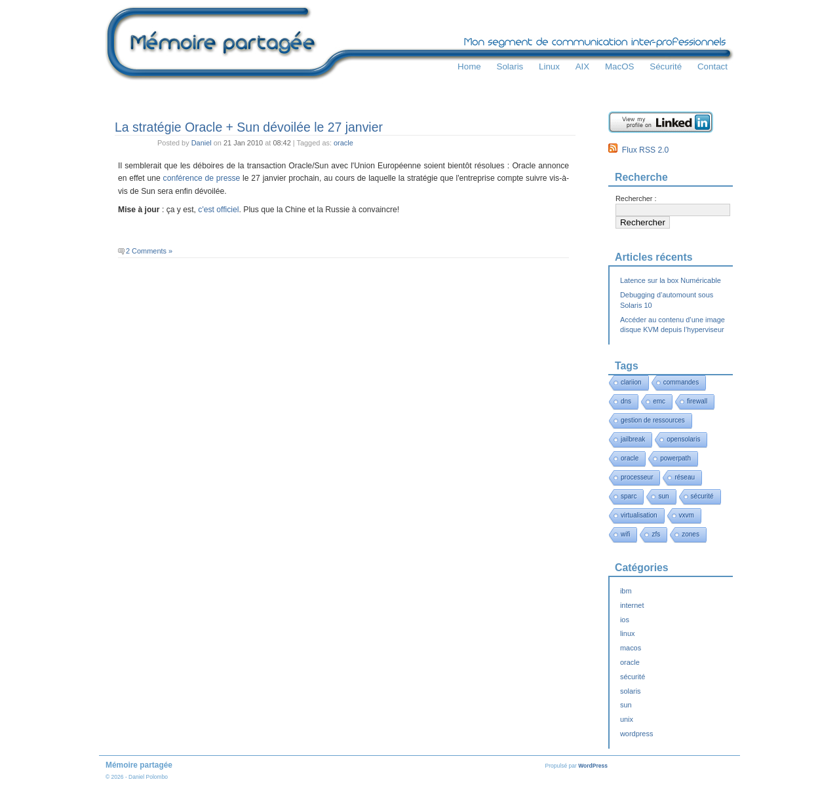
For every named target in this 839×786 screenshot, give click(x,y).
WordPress (593, 765)
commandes (681, 382)
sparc (628, 496)
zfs (656, 534)
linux (627, 633)
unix (626, 719)
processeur (637, 477)
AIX (583, 66)
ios (624, 620)
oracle (343, 143)
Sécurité (666, 66)
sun (663, 496)
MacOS (619, 66)
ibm (626, 591)
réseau (684, 477)
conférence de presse (202, 178)
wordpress (636, 734)
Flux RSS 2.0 (638, 150)
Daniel (201, 143)
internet (632, 605)
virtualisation (639, 515)
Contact (712, 66)
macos (630, 648)
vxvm (686, 515)
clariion (631, 382)
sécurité (702, 496)
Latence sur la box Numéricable (670, 280)
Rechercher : (636, 198)
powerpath (675, 458)
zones (690, 534)
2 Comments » (149, 251)
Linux (549, 66)
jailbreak (633, 439)
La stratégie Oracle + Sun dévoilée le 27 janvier (249, 127)
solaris (630, 691)
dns (626, 401)
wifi (625, 534)
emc (659, 401)
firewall (697, 401)
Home (469, 66)
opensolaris (683, 439)
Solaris (509, 66)
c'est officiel (218, 209)
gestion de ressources (653, 420)
